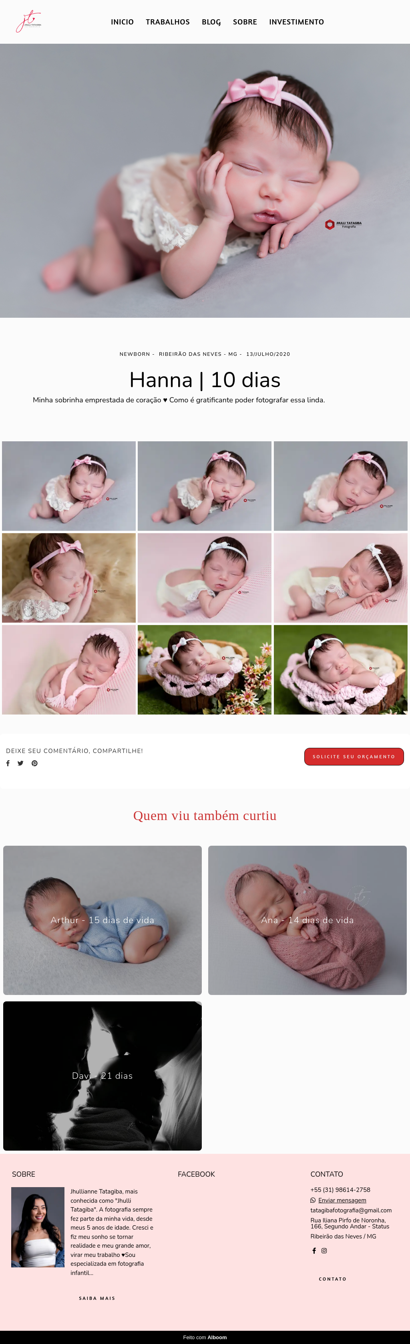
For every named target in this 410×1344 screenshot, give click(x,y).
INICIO (122, 21)
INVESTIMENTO (296, 21)
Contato (333, 1279)
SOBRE (245, 21)
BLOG (211, 21)
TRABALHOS (168, 21)
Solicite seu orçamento (354, 756)
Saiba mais (97, 1298)
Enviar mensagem (342, 1201)
